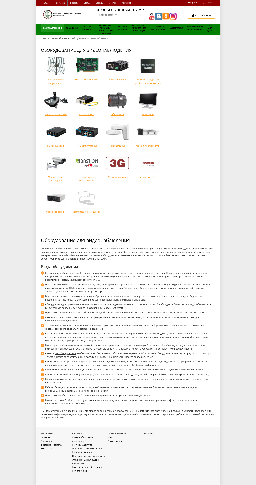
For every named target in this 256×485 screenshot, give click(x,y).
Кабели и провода (82, 462)
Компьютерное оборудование (88, 477)
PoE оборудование (65, 353)
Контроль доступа (82, 455)
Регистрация (115, 451)
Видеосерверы (53, 296)
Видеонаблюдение (82, 447)
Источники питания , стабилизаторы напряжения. (88, 458)
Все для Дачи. (79, 481)
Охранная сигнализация (86, 470)
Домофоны (78, 451)
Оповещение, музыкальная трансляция (88, 466)
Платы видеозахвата (56, 284)
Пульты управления (56, 312)
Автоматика (78, 473)
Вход (110, 447)
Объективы (51, 333)
